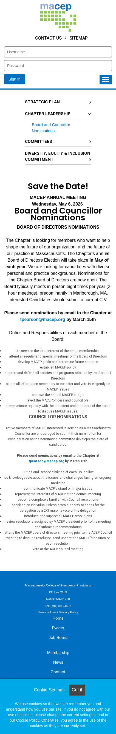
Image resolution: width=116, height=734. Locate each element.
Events (58, 628)
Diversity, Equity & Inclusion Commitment (57, 156)
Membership (58, 653)
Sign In (15, 79)
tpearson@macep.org (42, 319)
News (58, 662)
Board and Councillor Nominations (51, 127)
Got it (77, 690)
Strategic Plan (42, 102)
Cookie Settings (49, 690)
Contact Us (48, 38)
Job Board (58, 638)
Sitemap (78, 38)
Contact (58, 672)
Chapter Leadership (47, 114)
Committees (38, 142)
